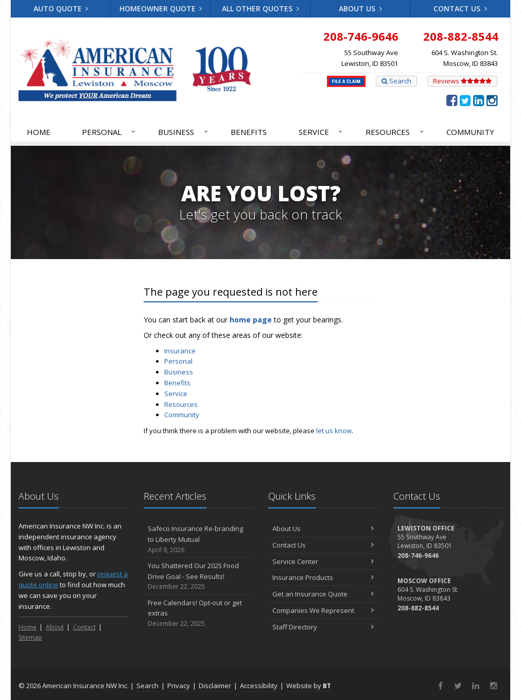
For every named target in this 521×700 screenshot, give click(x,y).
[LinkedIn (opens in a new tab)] (478, 100)
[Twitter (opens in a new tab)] (465, 100)
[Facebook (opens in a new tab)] (451, 100)
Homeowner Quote (160, 8)
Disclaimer (215, 685)
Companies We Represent (323, 610)
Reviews (462, 81)
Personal (109, 132)
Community (470, 132)
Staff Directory (323, 626)
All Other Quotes (260, 8)
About (55, 627)
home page (251, 320)
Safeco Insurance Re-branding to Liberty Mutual (198, 539)
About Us (360, 8)
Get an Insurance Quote (323, 594)
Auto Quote (61, 8)
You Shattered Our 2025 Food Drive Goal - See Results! (198, 576)
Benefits (249, 132)
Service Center (323, 561)
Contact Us (460, 8)
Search (396, 81)
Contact (84, 627)
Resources (395, 132)
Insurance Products (323, 577)
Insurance (180, 350)
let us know (334, 430)
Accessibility (258, 685)
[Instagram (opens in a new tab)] (492, 100)
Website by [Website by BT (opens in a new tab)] (308, 685)
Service (321, 132)
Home (38, 132)
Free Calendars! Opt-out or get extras (198, 613)
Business (183, 132)
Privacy (178, 685)
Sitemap (30, 637)
